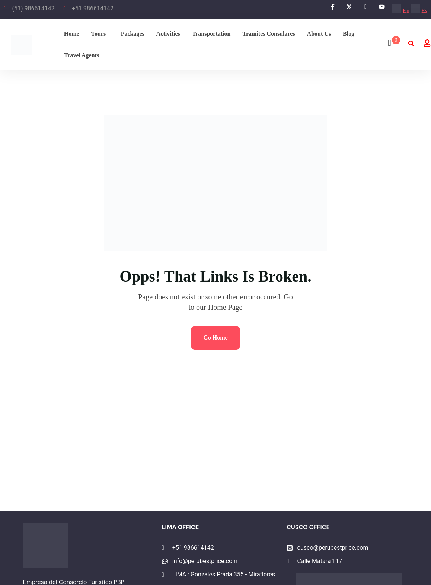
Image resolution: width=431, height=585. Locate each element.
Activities (168, 33)
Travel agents (81, 55)
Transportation (211, 33)
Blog (348, 33)
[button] (411, 43)
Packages (132, 33)
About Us (319, 33)
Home (71, 33)
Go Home (215, 337)
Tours (98, 33)
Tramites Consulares (268, 33)
